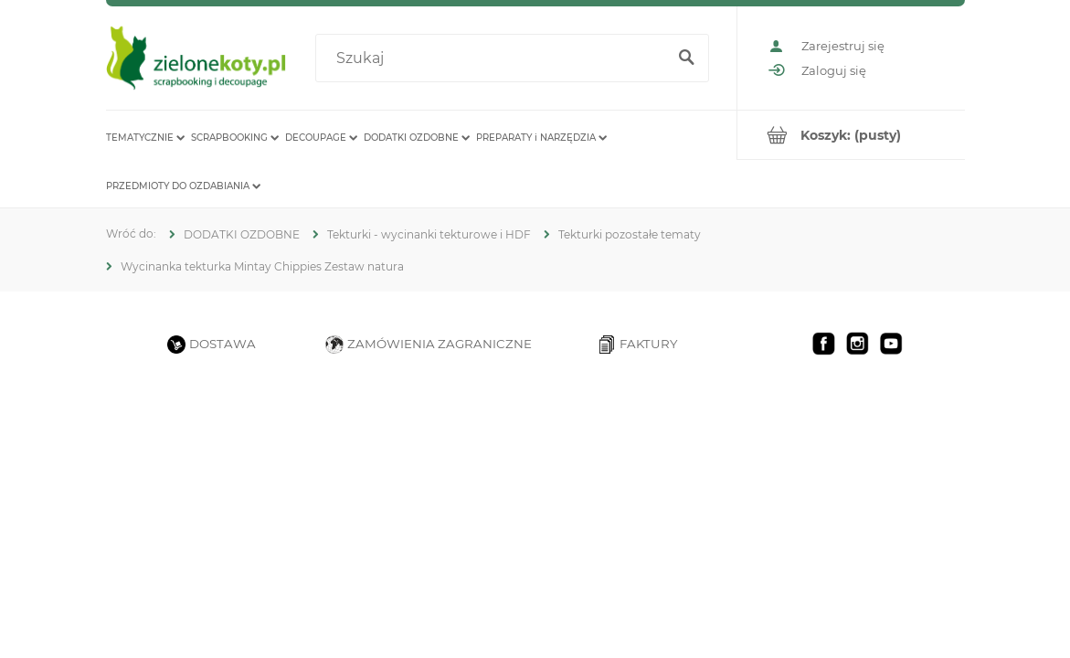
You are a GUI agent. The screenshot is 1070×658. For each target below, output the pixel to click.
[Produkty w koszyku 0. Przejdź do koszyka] (851, 135)
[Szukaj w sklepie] (494, 58)
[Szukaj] (687, 58)
